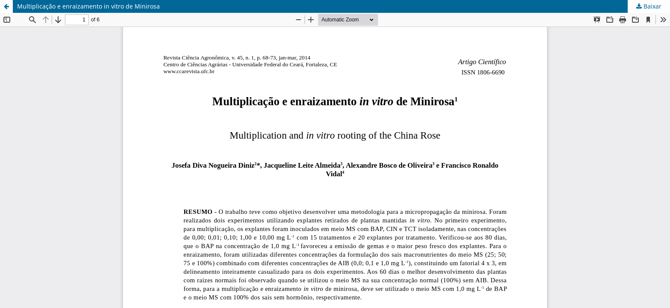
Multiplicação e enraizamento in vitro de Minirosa (88, 6)
